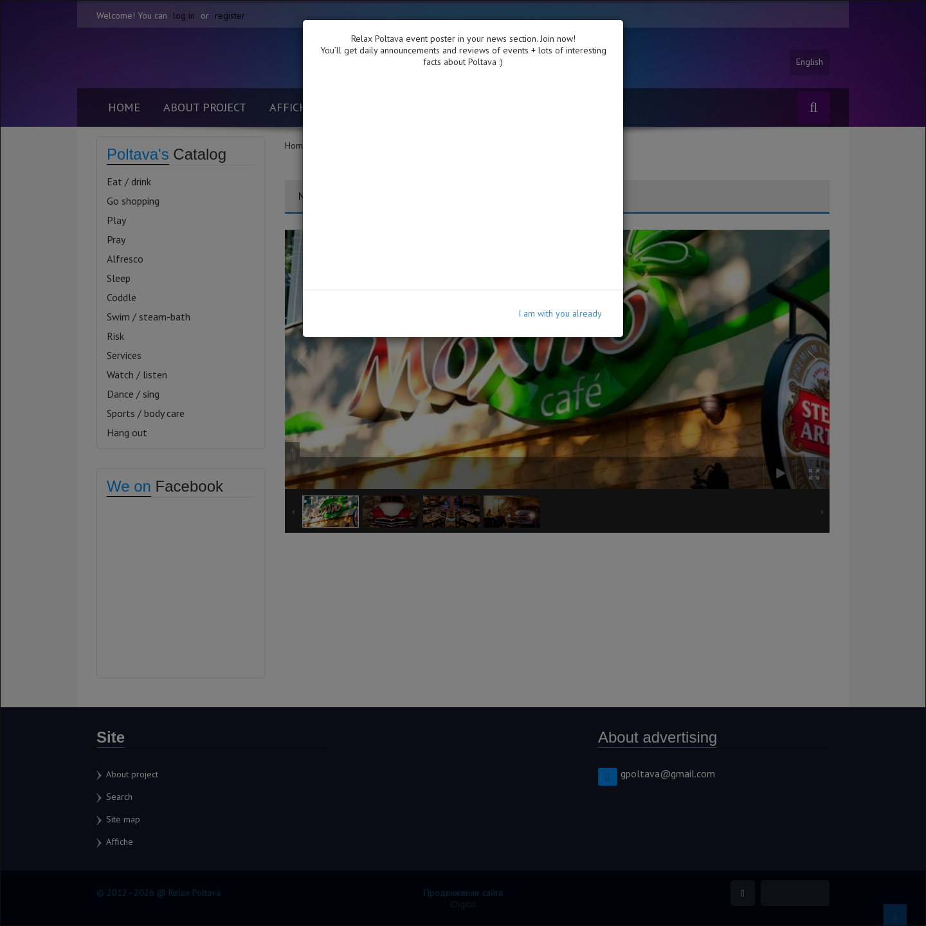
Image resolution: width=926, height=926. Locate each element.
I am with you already (560, 313)
